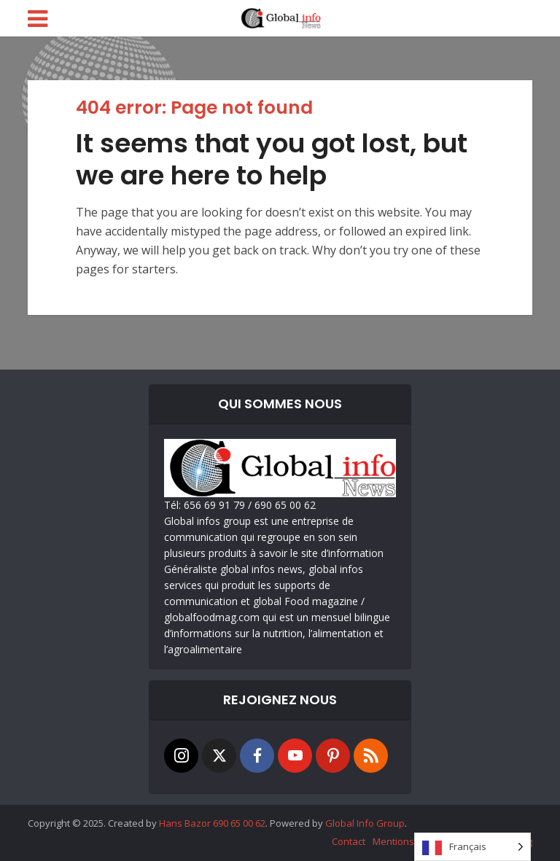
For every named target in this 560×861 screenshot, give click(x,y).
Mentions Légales (412, 841)
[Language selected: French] (472, 847)
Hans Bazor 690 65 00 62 (212, 823)
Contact (348, 841)
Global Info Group (365, 823)
